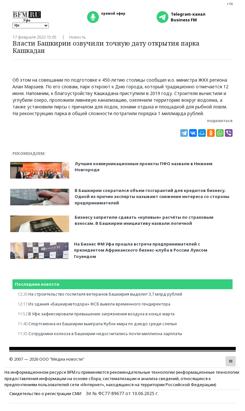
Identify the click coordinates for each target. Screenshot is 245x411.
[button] (231, 361)
